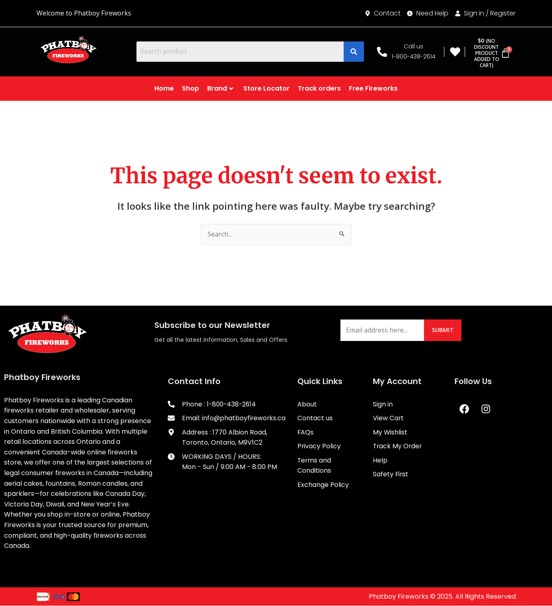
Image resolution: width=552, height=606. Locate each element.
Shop (190, 88)
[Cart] (490, 53)
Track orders (319, 88)
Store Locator (266, 88)
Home (164, 88)
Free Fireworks (373, 88)
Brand (220, 88)
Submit (443, 330)
